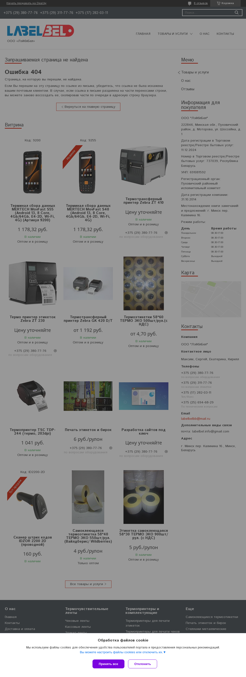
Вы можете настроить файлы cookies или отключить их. (121, 653)
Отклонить (143, 664)
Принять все (108, 664)
